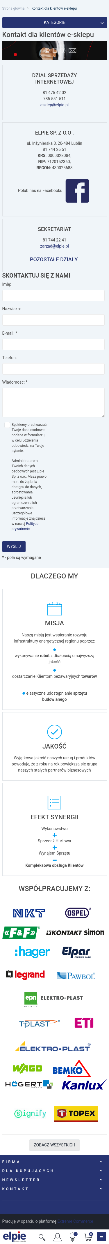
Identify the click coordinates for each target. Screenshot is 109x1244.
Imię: (6, 284)
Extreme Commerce (75, 1221)
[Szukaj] (42, 1236)
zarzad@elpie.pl (54, 246)
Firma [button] (11, 1162)
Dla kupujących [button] (28, 1171)
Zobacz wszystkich (54, 1145)
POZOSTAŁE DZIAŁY (54, 259)
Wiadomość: (15, 382)
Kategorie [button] (73, 22)
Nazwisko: (11, 308)
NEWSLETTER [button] (21, 1180)
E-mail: (9, 333)
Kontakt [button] (15, 1189)
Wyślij (14, 546)
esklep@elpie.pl (54, 105)
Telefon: (9, 357)
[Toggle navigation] (101, 1236)
